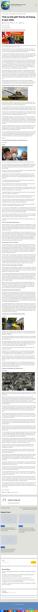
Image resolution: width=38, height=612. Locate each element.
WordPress (30, 608)
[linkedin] (20, 604)
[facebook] (3, 25)
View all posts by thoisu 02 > (14, 503)
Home (3, 13)
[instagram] (16, 604)
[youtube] (23, 604)
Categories (4, 591)
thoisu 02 (12, 22)
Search (3, 560)
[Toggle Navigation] (35, 5)
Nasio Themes (20, 608)
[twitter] (5, 25)
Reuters (3, 144)
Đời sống (6, 13)
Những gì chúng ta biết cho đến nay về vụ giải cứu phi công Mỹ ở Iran (16, 577)
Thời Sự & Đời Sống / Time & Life (18, 4)
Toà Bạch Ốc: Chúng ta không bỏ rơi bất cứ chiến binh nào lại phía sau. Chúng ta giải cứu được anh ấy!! (8, 550)
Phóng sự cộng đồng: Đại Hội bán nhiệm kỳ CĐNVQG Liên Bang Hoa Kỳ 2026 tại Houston (8, 529)
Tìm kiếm (33, 562)
